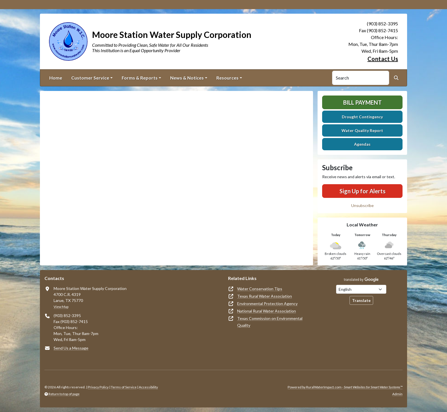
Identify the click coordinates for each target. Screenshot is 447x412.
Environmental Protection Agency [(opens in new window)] (267, 303)
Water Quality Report (362, 130)
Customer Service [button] (90, 77)
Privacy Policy (98, 387)
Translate (361, 300)
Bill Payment (362, 102)
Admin (397, 394)
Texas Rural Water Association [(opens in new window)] (264, 296)
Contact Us (382, 58)
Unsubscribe (362, 205)
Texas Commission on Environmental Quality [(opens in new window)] (269, 322)
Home (55, 77)
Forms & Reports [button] (140, 77)
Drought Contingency (362, 116)
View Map (61, 307)
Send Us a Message (71, 348)
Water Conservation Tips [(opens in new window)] (259, 288)
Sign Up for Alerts (362, 191)
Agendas (362, 144)
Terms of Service (124, 387)
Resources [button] (227, 77)
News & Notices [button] (187, 77)
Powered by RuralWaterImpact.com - (345, 387)
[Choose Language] (361, 289)
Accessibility (148, 387)
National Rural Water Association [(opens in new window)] (266, 311)
